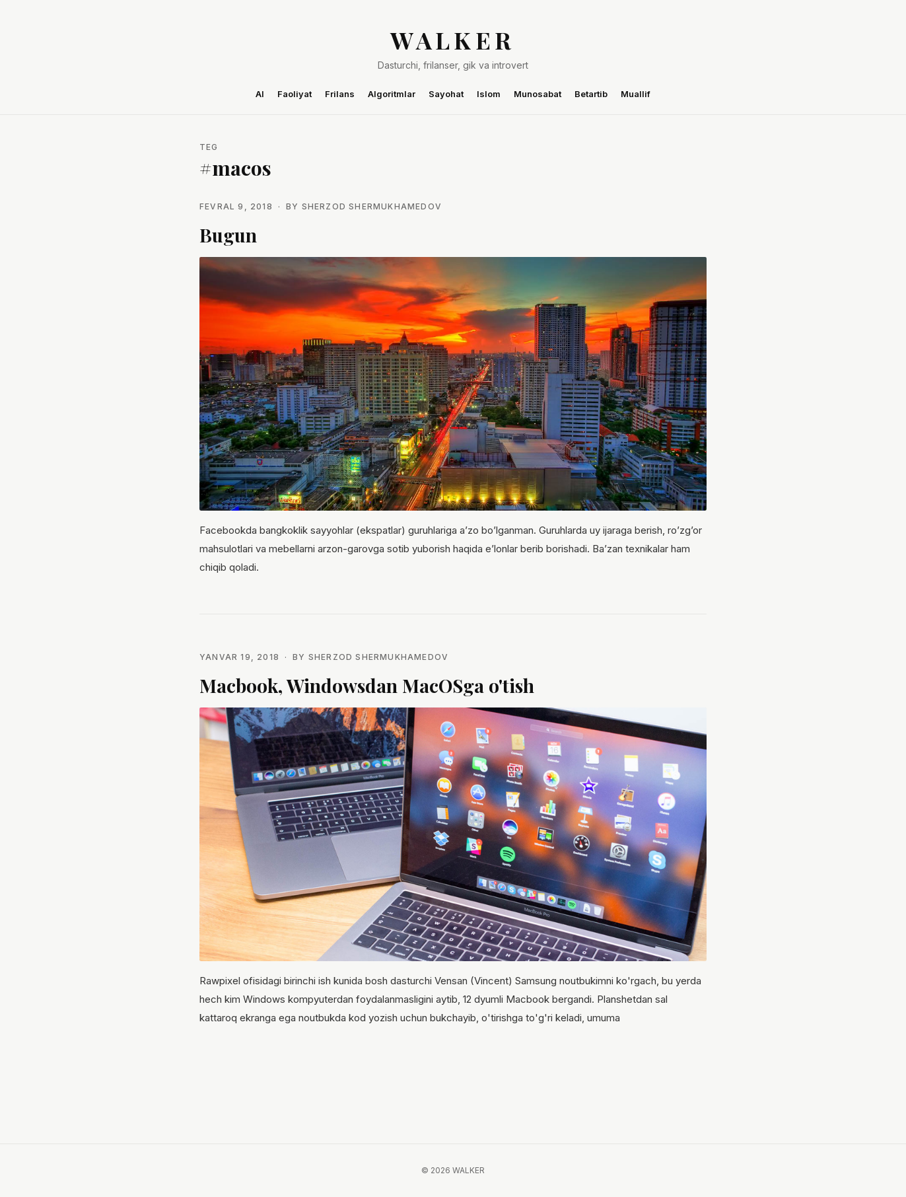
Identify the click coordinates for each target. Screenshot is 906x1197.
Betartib (591, 94)
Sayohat (446, 94)
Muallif (635, 94)
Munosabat (537, 94)
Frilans (340, 94)
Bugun (228, 235)
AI (260, 94)
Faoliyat (294, 94)
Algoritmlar (391, 94)
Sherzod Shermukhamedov (372, 206)
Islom (489, 94)
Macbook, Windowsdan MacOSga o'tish (366, 685)
